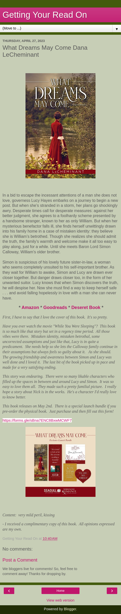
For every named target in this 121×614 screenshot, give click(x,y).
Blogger (70, 609)
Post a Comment (19, 560)
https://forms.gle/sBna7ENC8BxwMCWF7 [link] (37, 420)
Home (60, 591)
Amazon (30, 307)
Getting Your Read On (44, 14)
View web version (60, 600)
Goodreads (55, 307)
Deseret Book (85, 307)
